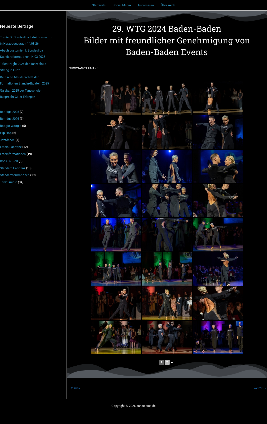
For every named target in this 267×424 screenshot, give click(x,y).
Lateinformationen (13, 154)
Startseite (100, 5)
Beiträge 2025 (9, 112)
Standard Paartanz (12, 168)
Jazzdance (7, 140)
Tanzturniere (8, 182)
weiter (260, 388)
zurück (73, 388)
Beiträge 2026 (9, 119)
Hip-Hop (5, 133)
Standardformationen (14, 175)
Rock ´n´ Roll (9, 161)
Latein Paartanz (10, 147)
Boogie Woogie (10, 126)
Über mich (167, 5)
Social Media (122, 5)
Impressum (145, 5)
